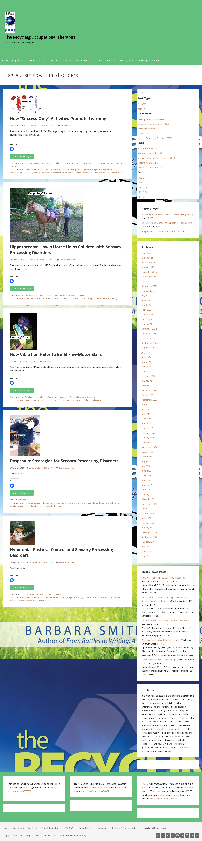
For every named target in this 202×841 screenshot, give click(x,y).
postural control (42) (147, 148)
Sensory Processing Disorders (71, 295)
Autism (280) (143, 133)
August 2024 (148, 347)
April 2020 (146, 556)
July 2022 (146, 466)
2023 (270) (142, 192)
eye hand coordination (112, 169)
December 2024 (149, 328)
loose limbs (89, 597)
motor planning (39, 172)
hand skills (28, 172)
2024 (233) (142, 187)
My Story (31, 60)
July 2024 (146, 352)
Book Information (48, 60)
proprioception (55, 400)
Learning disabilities (80, 163)
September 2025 (149, 286)
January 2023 (148, 437)
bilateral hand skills (57, 169)
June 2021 (146, 518)
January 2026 (148, 267)
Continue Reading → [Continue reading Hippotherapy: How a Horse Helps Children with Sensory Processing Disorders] (22, 288)
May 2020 (146, 551)
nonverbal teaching (73, 172)
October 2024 (148, 338)
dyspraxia (67, 163)
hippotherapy (52, 295)
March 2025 (147, 314)
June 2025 (146, 300)
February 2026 (148, 262)
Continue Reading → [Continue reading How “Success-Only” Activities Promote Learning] (22, 156)
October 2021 (148, 508)
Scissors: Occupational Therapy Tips (159, 659)
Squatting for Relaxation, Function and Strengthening (167, 214)
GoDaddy (82, 835)
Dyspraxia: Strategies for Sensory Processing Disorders (64, 460)
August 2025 (148, 291)
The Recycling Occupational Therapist (40, 37)
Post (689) (142, 104)
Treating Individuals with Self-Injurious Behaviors (166, 620)
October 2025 (148, 281)
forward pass (98, 503)
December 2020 (149, 532)
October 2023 (148, 395)
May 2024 (146, 362)
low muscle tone (101, 597)
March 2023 (147, 428)
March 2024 (147, 371)
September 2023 (149, 399)
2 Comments (66, 125)
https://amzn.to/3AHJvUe (162, 798)
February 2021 (148, 523)
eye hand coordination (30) (150, 167)
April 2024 (146, 366)
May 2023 (146, 418)
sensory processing (90, 172)
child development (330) (148, 128)
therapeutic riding (110, 298)
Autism (21, 163)
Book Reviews (82, 60)
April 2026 (146, 253)
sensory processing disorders (111, 172)
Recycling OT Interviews (149, 60)
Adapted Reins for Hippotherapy (157, 231)
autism (22, 169)
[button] (12, 149)
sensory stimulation (94, 298)
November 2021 (149, 504)
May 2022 (146, 475)
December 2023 (149, 385)
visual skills (51, 506)
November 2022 (149, 447)
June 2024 (146, 357)
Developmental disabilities (51, 163)
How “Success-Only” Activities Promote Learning (58, 118)
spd (44, 506)
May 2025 (146, 305)
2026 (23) (141, 177)
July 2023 (146, 409)
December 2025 (149, 272)
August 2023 (148, 404)
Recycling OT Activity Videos (120, 60)
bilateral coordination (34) (149, 153)
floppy (80, 597)
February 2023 (148, 433)
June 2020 (146, 546)
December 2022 (149, 442)
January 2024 (148, 380)
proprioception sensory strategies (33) (156, 158)
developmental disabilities (53, 503)
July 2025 (146, 295)
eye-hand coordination (52, 298)
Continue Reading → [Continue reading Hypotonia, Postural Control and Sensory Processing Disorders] (22, 587)
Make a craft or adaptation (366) (153, 123)
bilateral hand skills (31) (148, 162)
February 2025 (148, 319)
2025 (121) (142, 182)
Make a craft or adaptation (58, 397)
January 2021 (148, 527)
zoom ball (61, 506)
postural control (78, 298)
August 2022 (148, 461)
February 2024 (148, 376)
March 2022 (147, 485)
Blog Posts (17, 60)
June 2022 (146, 470)
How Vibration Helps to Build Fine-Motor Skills (56, 354)
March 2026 (147, 257)
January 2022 (148, 494)
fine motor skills (16, 172)
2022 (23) (141, 196)
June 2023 (146, 414)
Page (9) (141, 108)
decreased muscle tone (58, 597)
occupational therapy (97, 163)
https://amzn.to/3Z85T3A (19, 791)
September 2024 (149, 343)
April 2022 (146, 480)
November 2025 (149, 276)
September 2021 (149, 513)
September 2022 (149, 456)
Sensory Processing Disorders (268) (154, 138)
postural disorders (17, 600)
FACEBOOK (66, 60)
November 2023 (149, 390)
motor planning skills (55, 172)
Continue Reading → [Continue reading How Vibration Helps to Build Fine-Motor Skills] (22, 390)
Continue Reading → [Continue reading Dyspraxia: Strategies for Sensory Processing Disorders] (22, 493)
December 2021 (149, 499)
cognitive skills (87, 169)
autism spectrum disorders (37, 169)
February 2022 (148, 489)
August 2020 (148, 541)
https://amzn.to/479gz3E (97, 791)
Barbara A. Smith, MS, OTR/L (43, 125)
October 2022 (148, 451)
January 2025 (148, 324)
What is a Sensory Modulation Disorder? (161, 640)
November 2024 (149, 333)
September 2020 (149, 537)
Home (5, 60)
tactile (81, 400)
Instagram (98, 60)
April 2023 (146, 423)
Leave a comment (67, 260)
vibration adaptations (93, 400)
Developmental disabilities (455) (152, 119)
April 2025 (146, 309)
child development (32, 163)
